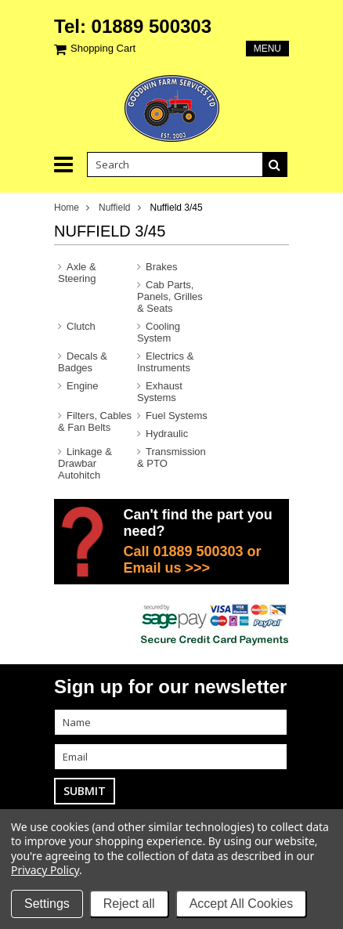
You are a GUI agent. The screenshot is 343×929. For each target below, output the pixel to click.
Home (66, 207)
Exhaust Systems (159, 391)
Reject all (129, 903)
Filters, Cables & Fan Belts (95, 421)
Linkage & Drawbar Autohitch (85, 463)
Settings (47, 903)
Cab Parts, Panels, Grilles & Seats (170, 296)
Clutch (81, 326)
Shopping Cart (102, 48)
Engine (82, 386)
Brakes (161, 267)
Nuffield (114, 207)
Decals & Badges (82, 362)
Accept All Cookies (242, 903)
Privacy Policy (45, 869)
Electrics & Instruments (165, 362)
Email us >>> (166, 568)
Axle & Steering (77, 272)
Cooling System (158, 332)
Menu (267, 48)
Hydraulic (167, 433)
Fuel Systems (177, 415)
